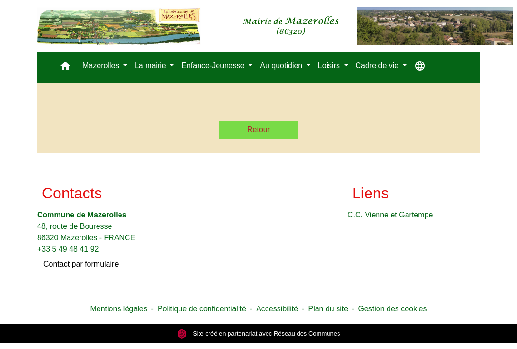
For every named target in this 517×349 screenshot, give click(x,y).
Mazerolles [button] (101, 66)
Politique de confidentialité (202, 309)
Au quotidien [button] (282, 66)
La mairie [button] (151, 66)
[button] (65, 68)
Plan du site (328, 309)
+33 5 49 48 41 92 (68, 249)
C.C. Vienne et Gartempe (390, 215)
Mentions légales (118, 309)
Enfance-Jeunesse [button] (214, 66)
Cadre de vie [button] (378, 66)
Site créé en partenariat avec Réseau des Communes (258, 333)
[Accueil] (275, 26)
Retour (258, 129)
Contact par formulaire (81, 264)
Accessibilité (277, 309)
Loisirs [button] (330, 66)
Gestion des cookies (392, 309)
